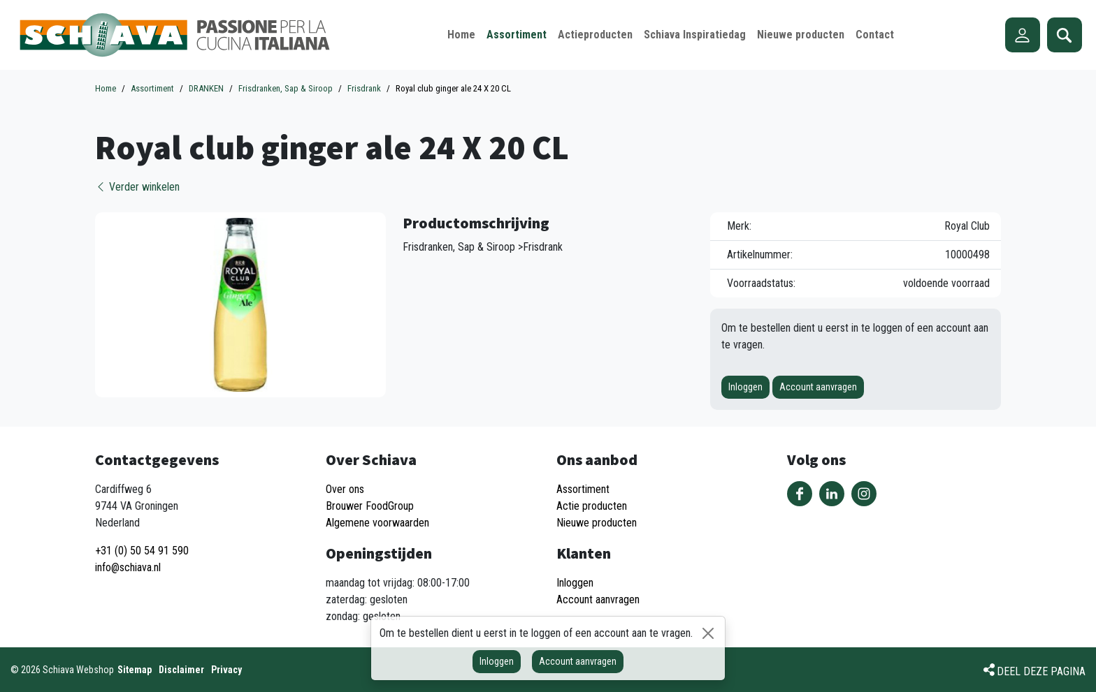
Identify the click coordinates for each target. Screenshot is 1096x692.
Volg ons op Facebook (799, 493)
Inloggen (745, 386)
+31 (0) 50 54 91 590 (142, 550)
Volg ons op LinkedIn (831, 493)
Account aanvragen (818, 386)
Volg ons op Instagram (864, 493)
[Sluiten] (708, 633)
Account (1022, 34)
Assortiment (583, 489)
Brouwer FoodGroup (370, 506)
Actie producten (591, 506)
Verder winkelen (137, 186)
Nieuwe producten (596, 522)
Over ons (345, 489)
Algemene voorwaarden (377, 522)
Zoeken (1064, 34)
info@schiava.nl (128, 567)
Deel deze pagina (1041, 671)
